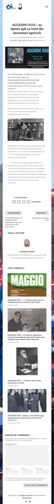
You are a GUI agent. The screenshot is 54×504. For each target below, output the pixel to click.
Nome (8, 469)
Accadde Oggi (15, 40)
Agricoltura (27, 40)
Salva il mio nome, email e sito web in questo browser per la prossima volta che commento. (25, 479)
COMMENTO (11, 444)
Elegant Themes (26, 495)
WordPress (27, 498)
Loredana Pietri (26, 37)
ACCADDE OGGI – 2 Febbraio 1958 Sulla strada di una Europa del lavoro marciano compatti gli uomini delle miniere (26, 337)
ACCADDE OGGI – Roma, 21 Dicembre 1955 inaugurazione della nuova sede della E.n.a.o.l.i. (26, 418)
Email (24, 469)
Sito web (38, 469)
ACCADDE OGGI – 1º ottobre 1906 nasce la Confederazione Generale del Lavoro (26, 301)
